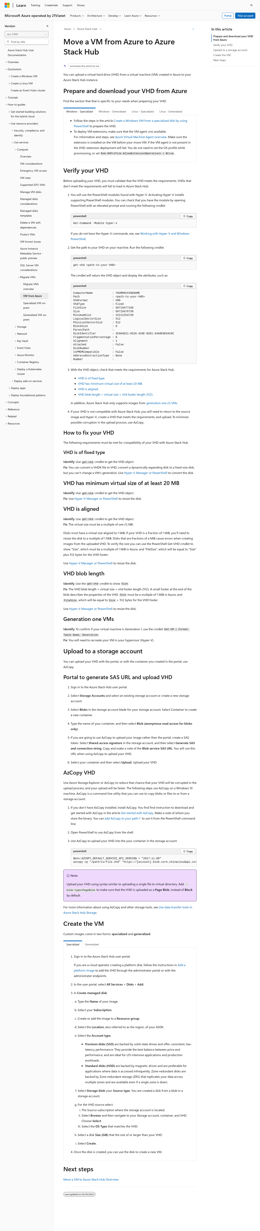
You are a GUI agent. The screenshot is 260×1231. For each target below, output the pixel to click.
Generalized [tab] (92, 944)
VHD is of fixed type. (91, 378)
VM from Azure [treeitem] (32, 296)
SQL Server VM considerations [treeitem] (29, 267)
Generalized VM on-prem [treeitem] (35, 317)
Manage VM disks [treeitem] (30, 192)
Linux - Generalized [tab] (170, 111)
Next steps (219, 60)
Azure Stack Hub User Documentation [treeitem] (21, 52)
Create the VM (222, 55)
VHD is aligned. (88, 389)
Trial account (245, 15)
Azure (67, 29)
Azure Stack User (87, 29)
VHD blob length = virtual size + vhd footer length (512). (115, 394)
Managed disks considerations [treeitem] (29, 201)
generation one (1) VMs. (162, 403)
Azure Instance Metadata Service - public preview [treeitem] (31, 253)
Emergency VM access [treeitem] (33, 170)
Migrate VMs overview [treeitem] (31, 286)
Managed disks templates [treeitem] (29, 213)
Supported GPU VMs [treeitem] (32, 185)
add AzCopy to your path (121, 818)
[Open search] (251, 5)
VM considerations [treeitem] (31, 163)
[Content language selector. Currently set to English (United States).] (22, 1224)
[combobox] (26, 34)
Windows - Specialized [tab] (79, 111)
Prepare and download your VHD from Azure (233, 37)
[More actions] (193, 29)
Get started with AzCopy (137, 813)
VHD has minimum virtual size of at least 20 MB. (110, 383)
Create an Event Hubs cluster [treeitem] (28, 90)
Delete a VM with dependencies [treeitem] (30, 225)
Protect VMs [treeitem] (27, 234)
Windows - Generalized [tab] (112, 111)
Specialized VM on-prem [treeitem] (34, 305)
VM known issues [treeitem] (30, 241)
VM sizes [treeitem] (25, 178)
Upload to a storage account (230, 50)
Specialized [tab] (72, 944)
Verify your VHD (222, 45)
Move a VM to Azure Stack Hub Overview (91, 1179)
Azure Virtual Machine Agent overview (141, 137)
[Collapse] (47, 25)
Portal (228, 15)
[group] (134, 860)
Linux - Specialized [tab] (143, 111)
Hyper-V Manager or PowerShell (145, 473)
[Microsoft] (7, 5)
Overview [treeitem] (25, 156)
